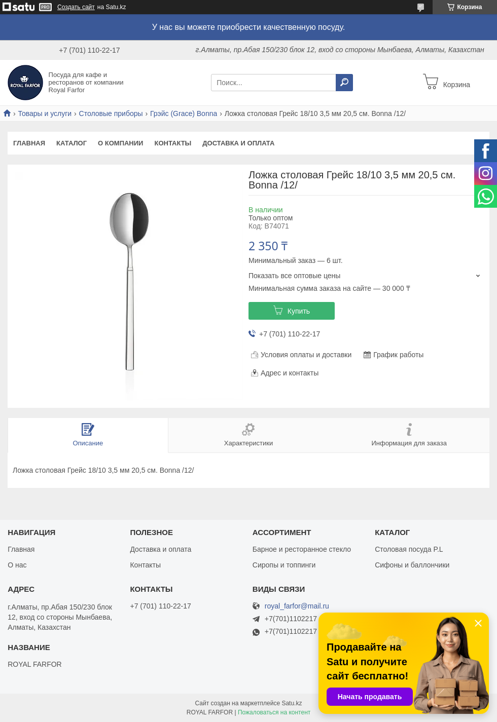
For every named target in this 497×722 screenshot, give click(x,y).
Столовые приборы (111, 113)
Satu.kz (291, 703)
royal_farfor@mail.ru (297, 606)
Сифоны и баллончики (412, 565)
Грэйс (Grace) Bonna (183, 113)
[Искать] (344, 82)
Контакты (172, 143)
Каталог (71, 143)
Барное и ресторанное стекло (302, 549)
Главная (29, 143)
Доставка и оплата (238, 143)
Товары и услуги (45, 113)
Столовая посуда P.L (409, 549)
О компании (120, 143)
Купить (299, 311)
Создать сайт (76, 7)
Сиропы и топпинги (284, 565)
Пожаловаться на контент (274, 712)
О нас (17, 565)
